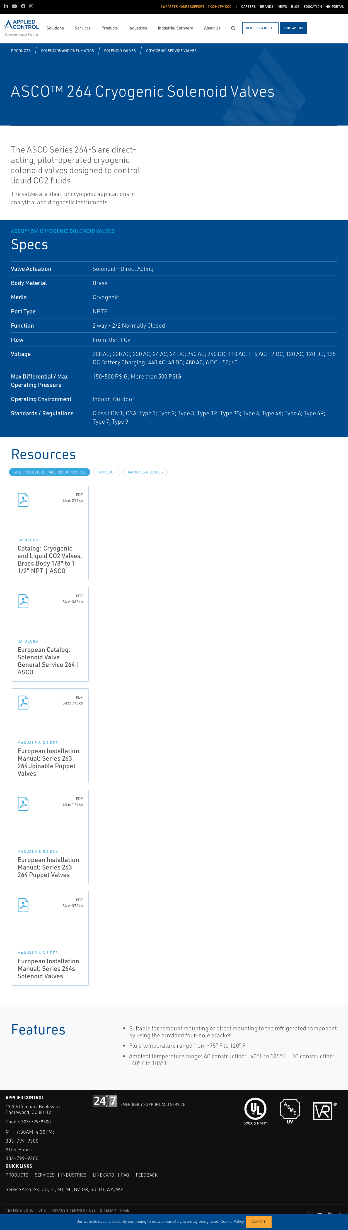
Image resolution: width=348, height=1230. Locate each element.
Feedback (147, 1175)
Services (44, 1175)
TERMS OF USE (83, 1210)
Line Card (103, 1175)
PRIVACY (58, 1210)
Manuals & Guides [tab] (145, 472)
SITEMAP (108, 1210)
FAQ (125, 1175)
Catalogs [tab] (107, 472)
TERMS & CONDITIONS (26, 1210)
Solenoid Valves (120, 50)
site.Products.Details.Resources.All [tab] (50, 472)
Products (21, 50)
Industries (73, 1175)
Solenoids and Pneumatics (67, 50)
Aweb (125, 1210)
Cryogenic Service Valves (171, 50)
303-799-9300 (36, 1122)
